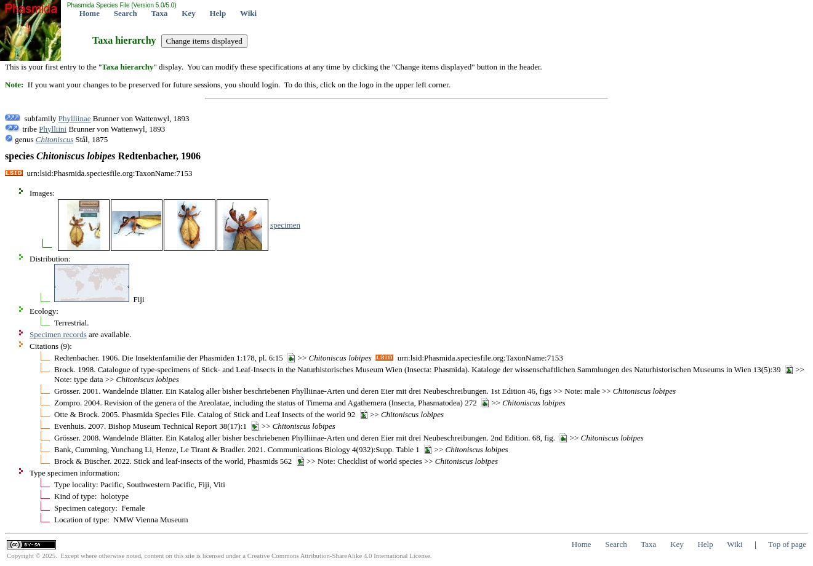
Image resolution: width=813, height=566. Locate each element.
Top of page (787, 544)
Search (125, 13)
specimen (285, 224)
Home (89, 13)
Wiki (248, 13)
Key (188, 13)
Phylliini (52, 129)
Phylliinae (74, 118)
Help (217, 13)
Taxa (159, 13)
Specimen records (58, 334)
